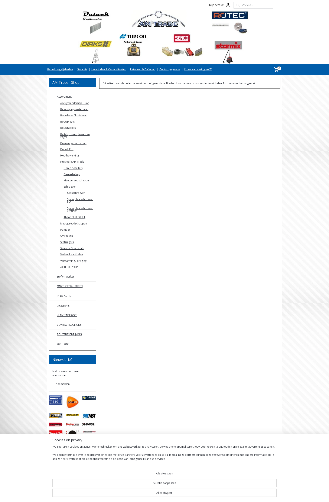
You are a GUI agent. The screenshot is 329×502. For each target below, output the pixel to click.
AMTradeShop (61, 480)
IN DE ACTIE (64, 296)
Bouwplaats (67, 121)
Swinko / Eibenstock (72, 248)
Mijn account (219, 5)
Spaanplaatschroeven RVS (80, 200)
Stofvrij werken (66, 276)
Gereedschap (72, 174)
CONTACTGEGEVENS (69, 325)
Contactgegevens (169, 69)
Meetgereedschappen (77, 180)
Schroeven (70, 186)
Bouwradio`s (68, 128)
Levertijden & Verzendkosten (108, 69)
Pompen (65, 229)
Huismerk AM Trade (72, 161)
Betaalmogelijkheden (60, 69)
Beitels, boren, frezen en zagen (75, 135)
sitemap (149, 494)
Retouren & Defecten (142, 69)
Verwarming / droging (73, 261)
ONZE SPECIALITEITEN (70, 286)
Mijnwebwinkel (212, 494)
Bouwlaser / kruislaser (73, 115)
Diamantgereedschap (73, 143)
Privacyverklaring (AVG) (198, 69)
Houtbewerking (69, 155)
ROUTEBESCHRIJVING (69, 334)
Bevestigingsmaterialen (74, 109)
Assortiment (64, 96)
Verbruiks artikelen (71, 254)
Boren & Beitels (73, 168)
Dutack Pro (67, 149)
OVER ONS (63, 344)
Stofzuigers (67, 242)
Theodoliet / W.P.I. (74, 217)
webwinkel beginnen (175, 494)
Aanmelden (63, 384)
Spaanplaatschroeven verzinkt (80, 209)
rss (158, 494)
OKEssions (63, 305)
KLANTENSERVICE (67, 315)
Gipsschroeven (76, 193)
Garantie (82, 69)
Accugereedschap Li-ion (74, 103)
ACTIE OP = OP (69, 267)
